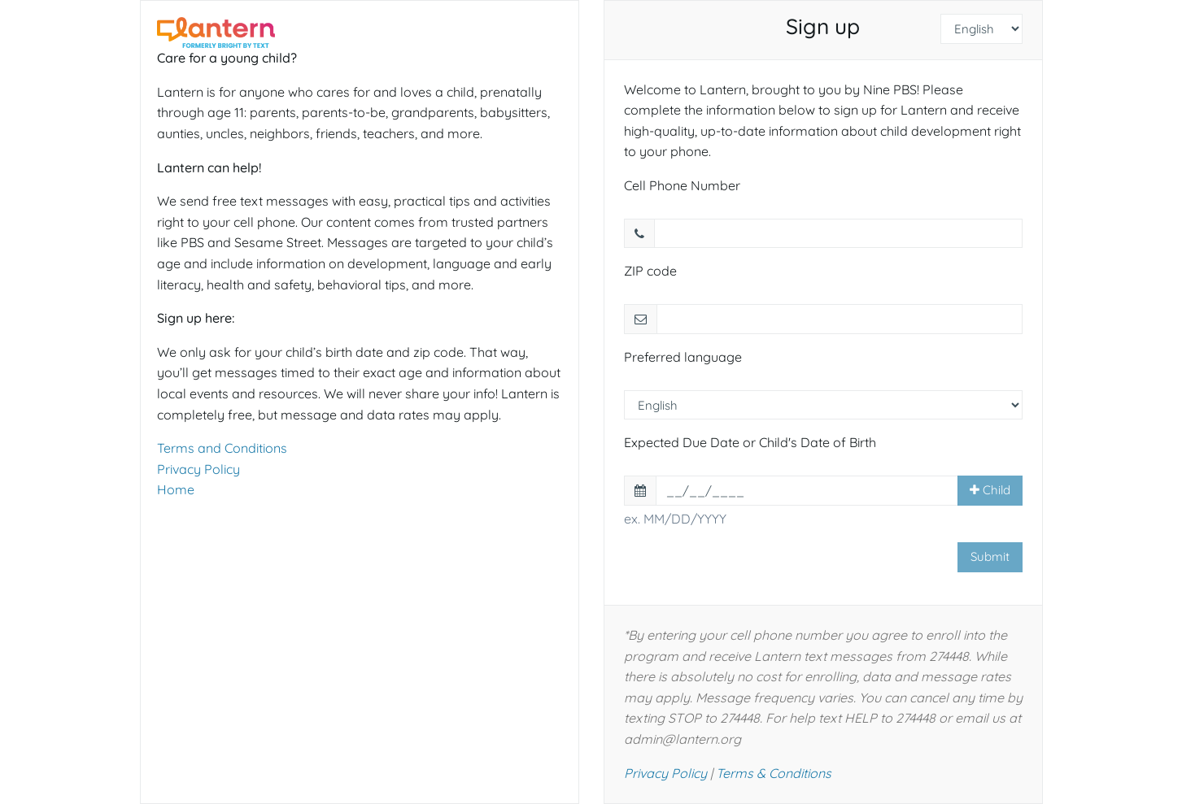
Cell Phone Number (682, 185)
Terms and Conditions (222, 448)
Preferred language (683, 357)
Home (175, 489)
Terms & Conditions (773, 773)
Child (990, 490)
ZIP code (650, 271)
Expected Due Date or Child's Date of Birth (750, 442)
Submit (990, 556)
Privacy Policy (198, 469)
